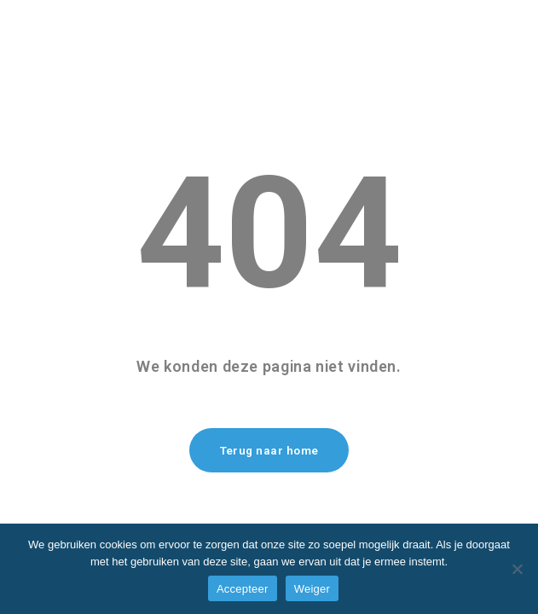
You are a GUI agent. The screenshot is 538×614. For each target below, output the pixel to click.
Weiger (312, 588)
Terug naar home (269, 450)
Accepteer (243, 588)
